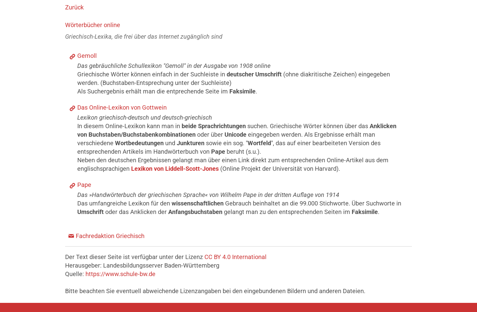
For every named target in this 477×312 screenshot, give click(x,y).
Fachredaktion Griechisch (110, 236)
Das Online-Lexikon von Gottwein (122, 107)
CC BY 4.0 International (235, 257)
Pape (84, 184)
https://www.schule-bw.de (120, 274)
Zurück (74, 7)
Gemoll (87, 55)
